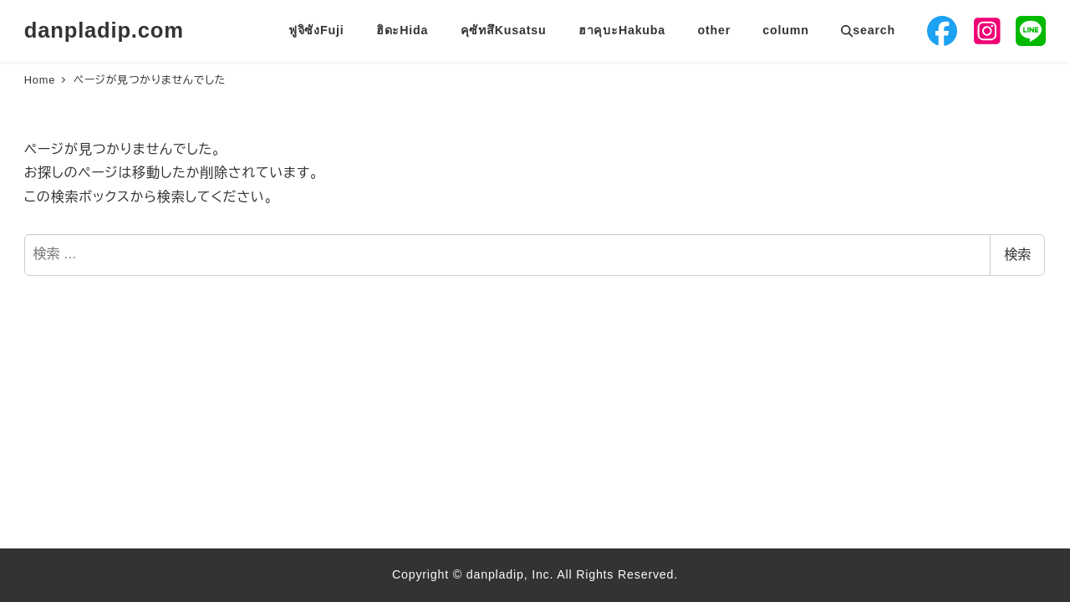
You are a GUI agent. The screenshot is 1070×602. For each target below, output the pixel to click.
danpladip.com (104, 30)
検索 (1017, 254)
